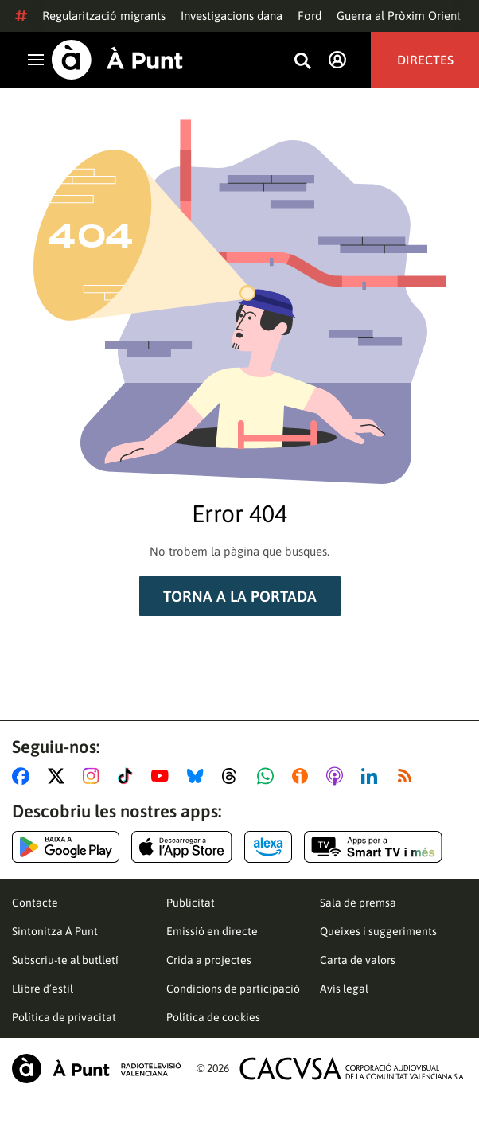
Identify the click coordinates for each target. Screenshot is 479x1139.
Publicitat (190, 902)
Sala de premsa (358, 902)
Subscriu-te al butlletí (65, 960)
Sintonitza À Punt (55, 931)
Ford (309, 15)
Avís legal (344, 988)
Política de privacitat (64, 1017)
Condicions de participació (233, 988)
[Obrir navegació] (36, 59)
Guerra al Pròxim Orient (399, 15)
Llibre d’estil (42, 988)
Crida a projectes (208, 960)
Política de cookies (213, 1017)
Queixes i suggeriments (378, 931)
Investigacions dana (231, 15)
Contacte (35, 902)
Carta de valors (357, 960)
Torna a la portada (240, 596)
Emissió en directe (212, 931)
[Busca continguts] (302, 61)
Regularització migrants (104, 15)
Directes (425, 60)
